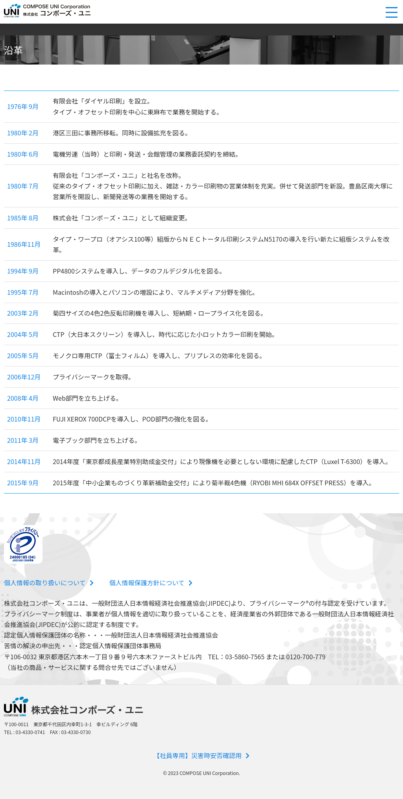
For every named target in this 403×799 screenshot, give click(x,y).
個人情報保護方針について (151, 582)
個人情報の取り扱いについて (49, 582)
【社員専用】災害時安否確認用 (201, 755)
